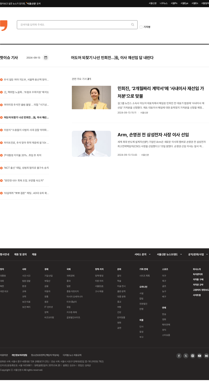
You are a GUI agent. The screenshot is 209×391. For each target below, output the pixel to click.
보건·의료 (26, 301)
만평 (141, 308)
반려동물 (121, 317)
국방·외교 (4, 291)
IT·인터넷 (48, 306)
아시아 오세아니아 (75, 296)
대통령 (3, 275)
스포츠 (165, 269)
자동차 (47, 291)
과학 (24, 296)
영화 (119, 322)
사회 (24, 269)
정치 (2, 269)
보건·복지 (26, 306)
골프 (164, 286)
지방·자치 (99, 280)
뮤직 (164, 329)
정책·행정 (99, 275)
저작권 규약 (198, 284)
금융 (46, 286)
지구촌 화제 (72, 312)
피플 (141, 320)
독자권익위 (198, 274)
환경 (24, 286)
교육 (24, 291)
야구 (164, 275)
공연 (119, 327)
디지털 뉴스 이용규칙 (72, 355)
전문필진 (143, 303)
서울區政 (99, 286)
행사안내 (4, 254)
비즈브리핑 (49, 317)
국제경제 (70, 275)
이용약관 (4, 355)
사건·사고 (26, 275)
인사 (141, 326)
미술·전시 (121, 286)
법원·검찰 (26, 280)
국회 (2, 280)
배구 (164, 296)
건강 (119, 312)
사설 (141, 293)
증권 (46, 301)
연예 (164, 307)
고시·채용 (99, 291)
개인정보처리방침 (19, 355)
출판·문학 (121, 291)
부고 (141, 336)
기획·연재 (143, 269)
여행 (119, 306)
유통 (46, 296)
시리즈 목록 (144, 275)
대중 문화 (121, 296)
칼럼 (141, 298)
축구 (164, 280)
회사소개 (197, 269)
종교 (119, 301)
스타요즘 (166, 335)
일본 (69, 286)
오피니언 (143, 286)
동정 (141, 331)
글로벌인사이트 (73, 317)
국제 (69, 269)
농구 (164, 291)
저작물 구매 (198, 279)
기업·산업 (48, 275)
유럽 (69, 306)
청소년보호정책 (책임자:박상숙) (45, 355)
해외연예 (166, 324)
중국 (69, 280)
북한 (2, 286)
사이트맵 (197, 295)
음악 (119, 275)
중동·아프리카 (73, 291)
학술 (119, 280)
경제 (46, 269)
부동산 (47, 280)
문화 (119, 269)
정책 (46, 312)
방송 (164, 314)
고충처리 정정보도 (201, 289)
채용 (34, 254)
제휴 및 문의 (20, 254)
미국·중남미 (72, 301)
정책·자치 (99, 269)
